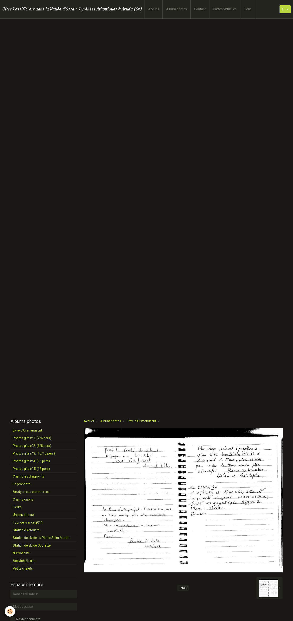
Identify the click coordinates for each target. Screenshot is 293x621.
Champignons (23, 499)
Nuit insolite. (21, 553)
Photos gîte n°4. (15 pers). (32, 461)
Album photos (176, 9)
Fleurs (17, 507)
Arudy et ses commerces (31, 492)
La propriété (21, 484)
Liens (248, 9)
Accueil (153, 9)
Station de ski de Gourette (32, 545)
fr (283, 9)
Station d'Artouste (26, 530)
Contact (200, 9)
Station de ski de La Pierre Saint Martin (41, 538)
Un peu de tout (23, 515)
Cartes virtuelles (225, 9)
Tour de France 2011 (28, 522)
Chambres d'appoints (28, 476)
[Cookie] (10, 611)
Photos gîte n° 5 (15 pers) (31, 469)
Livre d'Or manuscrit (141, 421)
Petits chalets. (23, 568)
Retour (183, 588)
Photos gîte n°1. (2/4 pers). (32, 438)
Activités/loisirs (24, 561)
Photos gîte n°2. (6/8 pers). (32, 446)
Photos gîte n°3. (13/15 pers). (34, 453)
